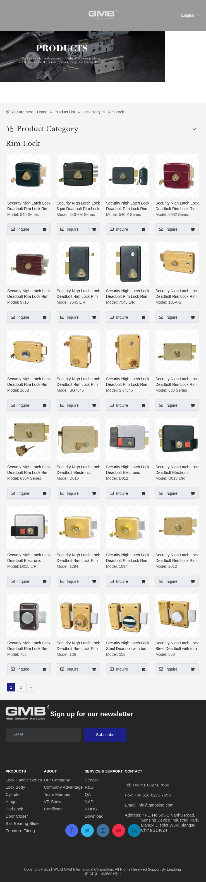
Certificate (53, 809)
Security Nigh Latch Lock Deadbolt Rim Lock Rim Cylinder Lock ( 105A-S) (177, 294)
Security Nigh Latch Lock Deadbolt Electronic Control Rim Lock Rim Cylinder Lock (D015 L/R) (29, 558)
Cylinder (13, 794)
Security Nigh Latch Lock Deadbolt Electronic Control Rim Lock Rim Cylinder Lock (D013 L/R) (177, 470)
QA (88, 794)
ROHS (91, 809)
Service (92, 780)
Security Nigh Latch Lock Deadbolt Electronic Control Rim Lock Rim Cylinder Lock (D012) (127, 470)
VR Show (52, 801)
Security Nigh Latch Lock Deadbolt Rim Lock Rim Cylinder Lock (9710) (29, 294)
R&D (89, 787)
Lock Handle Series (24, 780)
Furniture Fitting (20, 830)
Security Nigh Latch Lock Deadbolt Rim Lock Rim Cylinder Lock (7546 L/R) (127, 294)
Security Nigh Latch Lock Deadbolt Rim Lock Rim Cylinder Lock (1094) (127, 558)
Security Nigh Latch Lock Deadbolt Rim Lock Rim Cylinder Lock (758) (29, 646)
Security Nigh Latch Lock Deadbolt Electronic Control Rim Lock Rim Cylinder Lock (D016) (78, 470)
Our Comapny (57, 780)
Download (94, 816)
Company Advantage (63, 787)
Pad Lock (14, 809)
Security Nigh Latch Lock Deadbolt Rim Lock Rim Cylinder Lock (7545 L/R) (78, 294)
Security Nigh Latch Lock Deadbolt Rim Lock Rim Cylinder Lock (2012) (177, 558)
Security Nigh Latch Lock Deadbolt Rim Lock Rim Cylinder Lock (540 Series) (29, 206)
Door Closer (17, 816)
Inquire (18, 229)
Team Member (57, 794)
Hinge (11, 801)
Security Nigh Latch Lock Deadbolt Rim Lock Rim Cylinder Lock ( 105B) (29, 382)
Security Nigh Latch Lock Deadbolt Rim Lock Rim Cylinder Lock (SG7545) (78, 382)
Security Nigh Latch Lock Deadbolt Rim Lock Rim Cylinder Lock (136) (78, 646)
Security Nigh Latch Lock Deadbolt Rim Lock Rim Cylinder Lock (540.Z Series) (127, 206)
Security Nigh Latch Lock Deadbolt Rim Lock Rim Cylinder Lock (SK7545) (127, 382)
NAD (89, 801)
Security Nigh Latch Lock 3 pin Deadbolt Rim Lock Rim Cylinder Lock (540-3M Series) (78, 206)
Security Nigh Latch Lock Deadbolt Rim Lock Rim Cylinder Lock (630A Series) (29, 470)
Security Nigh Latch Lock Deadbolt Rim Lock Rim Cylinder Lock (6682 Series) (177, 206)
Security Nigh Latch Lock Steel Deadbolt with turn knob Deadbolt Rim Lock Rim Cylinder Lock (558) (127, 646)
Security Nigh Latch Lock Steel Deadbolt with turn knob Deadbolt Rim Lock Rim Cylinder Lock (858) (177, 646)
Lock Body (15, 787)
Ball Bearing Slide (22, 823)
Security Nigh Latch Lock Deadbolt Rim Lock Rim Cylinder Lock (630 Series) (177, 382)
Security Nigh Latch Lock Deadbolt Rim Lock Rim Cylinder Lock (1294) (78, 558)
